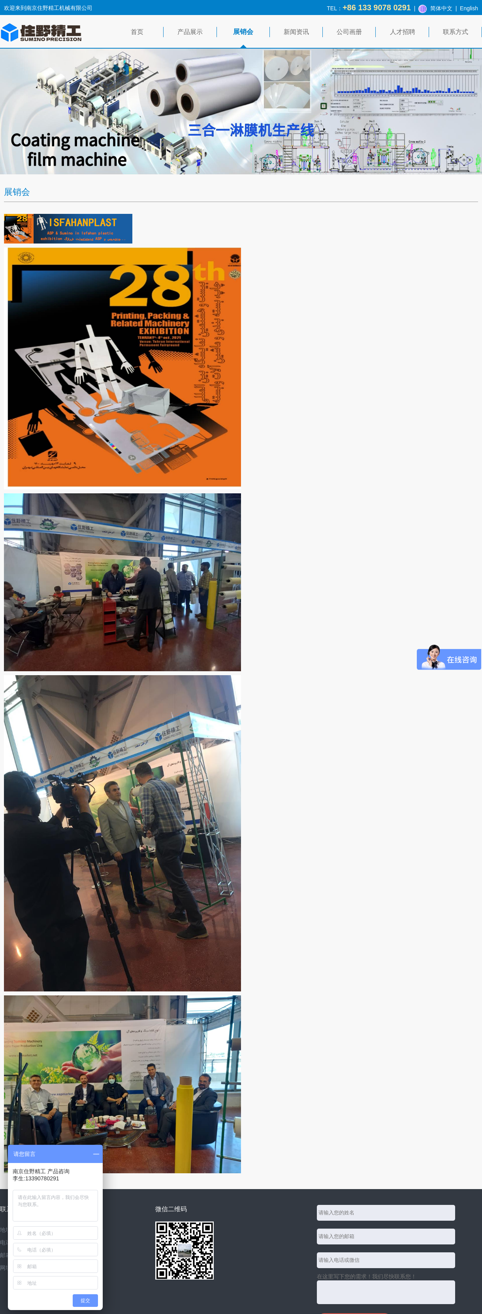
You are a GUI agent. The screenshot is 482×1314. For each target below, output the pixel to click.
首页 (137, 31)
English (469, 8)
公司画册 (349, 31)
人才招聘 (402, 31)
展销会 (243, 32)
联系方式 (455, 31)
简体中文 (441, 8)
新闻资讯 (296, 31)
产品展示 (190, 31)
